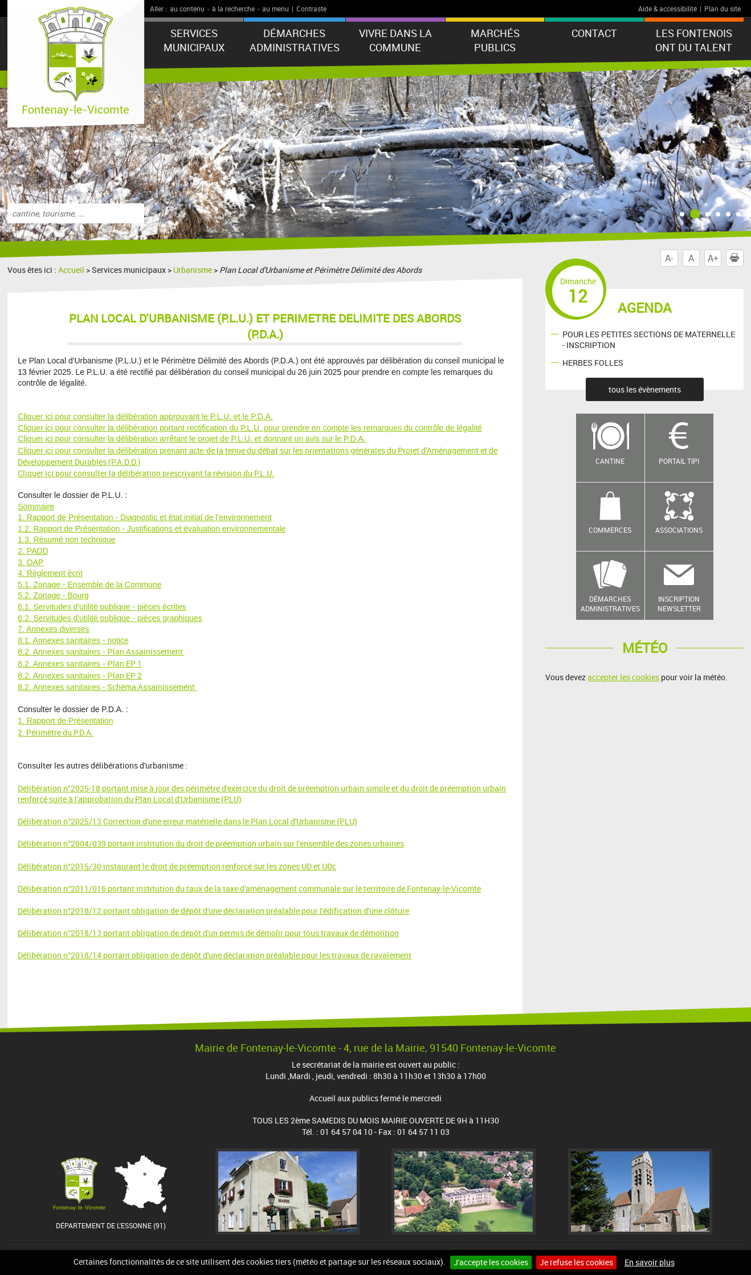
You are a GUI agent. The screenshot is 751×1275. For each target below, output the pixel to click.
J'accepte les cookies (491, 1262)
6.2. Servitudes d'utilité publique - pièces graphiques (110, 618)
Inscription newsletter (679, 603)
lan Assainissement (149, 651)
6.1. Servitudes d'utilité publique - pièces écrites (102, 606)
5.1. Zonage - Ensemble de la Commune (89, 584)
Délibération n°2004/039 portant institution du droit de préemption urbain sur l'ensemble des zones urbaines (211, 843)
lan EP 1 (80, 663)
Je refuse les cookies (576, 1262)
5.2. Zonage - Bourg (53, 595)
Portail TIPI (679, 460)
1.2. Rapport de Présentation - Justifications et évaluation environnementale (151, 528)
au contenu (187, 8)
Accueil (71, 269)
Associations (679, 529)
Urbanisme (192, 269)
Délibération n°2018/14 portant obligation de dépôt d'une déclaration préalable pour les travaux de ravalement (214, 955)
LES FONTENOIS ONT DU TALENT (693, 40)
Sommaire (36, 506)
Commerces (610, 529)
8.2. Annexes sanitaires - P (65, 651)
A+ (713, 258)
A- (669, 258)
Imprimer (737, 258)
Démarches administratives (295, 40)
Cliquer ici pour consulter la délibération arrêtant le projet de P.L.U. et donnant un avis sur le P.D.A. (191, 438)
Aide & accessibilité (667, 8)
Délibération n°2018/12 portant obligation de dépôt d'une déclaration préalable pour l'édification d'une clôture (213, 910)
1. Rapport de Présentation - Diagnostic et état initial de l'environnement (144, 517)
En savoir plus (650, 1262)
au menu (275, 8)
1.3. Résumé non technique (66, 539)
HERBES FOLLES (592, 362)
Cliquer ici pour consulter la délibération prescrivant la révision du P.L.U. (146, 473)
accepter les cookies (623, 677)
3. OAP (30, 562)
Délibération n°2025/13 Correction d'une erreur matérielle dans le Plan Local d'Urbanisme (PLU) (187, 821)
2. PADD (33, 550)
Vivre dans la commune (395, 40)
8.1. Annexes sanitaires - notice (73, 640)
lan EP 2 (80, 675)
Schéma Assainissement (152, 686)
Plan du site (722, 8)
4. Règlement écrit (50, 573)
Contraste (311, 8)
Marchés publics (495, 40)
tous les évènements (645, 389)
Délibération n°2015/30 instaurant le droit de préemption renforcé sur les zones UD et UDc (177, 866)
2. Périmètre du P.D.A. (55, 732)
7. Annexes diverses (53, 629)
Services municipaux (194, 40)
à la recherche (233, 8)
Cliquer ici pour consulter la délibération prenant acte (112, 450)
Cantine (610, 460)
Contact (594, 33)
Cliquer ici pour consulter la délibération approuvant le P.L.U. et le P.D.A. (145, 416)
